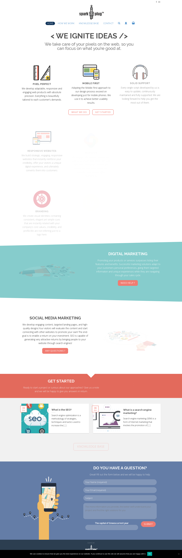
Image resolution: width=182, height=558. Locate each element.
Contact (108, 23)
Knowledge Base (89, 23)
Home (50, 23)
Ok (150, 554)
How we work (66, 23)
